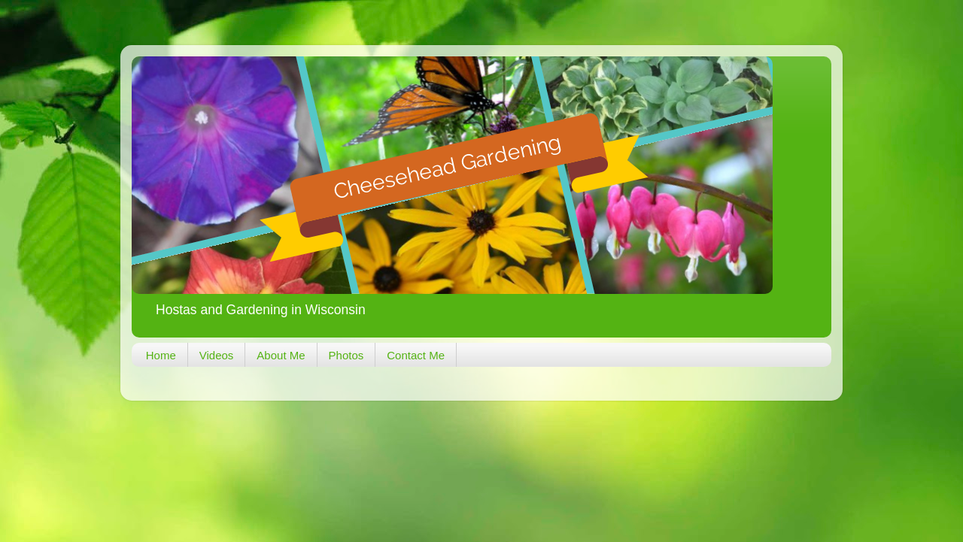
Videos (216, 355)
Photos (346, 355)
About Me (281, 355)
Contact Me (416, 355)
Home (161, 355)
